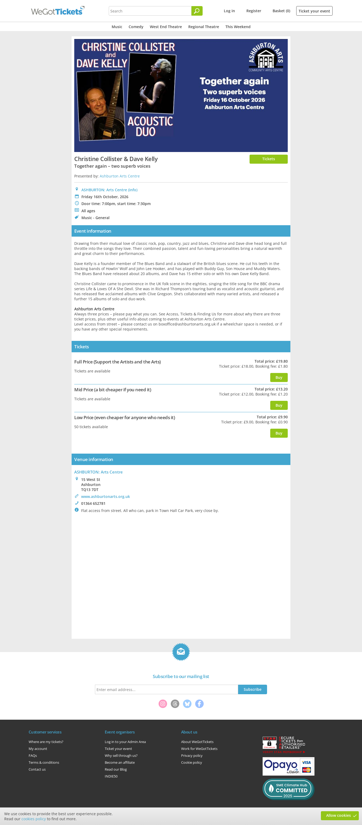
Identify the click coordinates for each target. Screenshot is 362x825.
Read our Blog (116, 769)
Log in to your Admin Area (125, 741)
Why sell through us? (121, 755)
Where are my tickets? (46, 741)
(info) (132, 189)
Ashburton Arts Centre (120, 176)
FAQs (33, 755)
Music (117, 26)
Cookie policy (191, 762)
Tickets (268, 158)
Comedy (136, 26)
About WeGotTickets (197, 741)
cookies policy (33, 818)
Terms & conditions (44, 762)
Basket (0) (281, 10)
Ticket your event (314, 11)
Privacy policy (192, 755)
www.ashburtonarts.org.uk (105, 496)
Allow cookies (338, 815)
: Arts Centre (98, 472)
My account (38, 748)
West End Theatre (166, 26)
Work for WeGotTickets (199, 748)
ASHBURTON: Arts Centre (104, 189)
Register (253, 10)
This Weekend (238, 26)
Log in (229, 10)
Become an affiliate (120, 762)
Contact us (37, 769)
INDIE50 (111, 776)
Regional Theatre (203, 26)
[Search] (197, 11)
